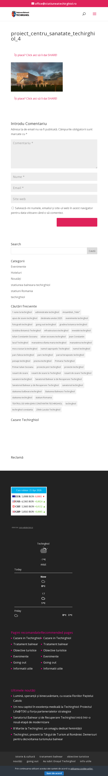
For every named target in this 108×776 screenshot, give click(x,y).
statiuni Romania (22, 291)
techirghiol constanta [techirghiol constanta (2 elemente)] (22, 409)
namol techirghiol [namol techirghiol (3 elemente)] (81, 348)
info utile (85, 761)
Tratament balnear (25, 644)
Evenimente (18, 266)
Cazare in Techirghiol (27, 638)
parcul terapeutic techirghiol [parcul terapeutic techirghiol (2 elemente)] (70, 354)
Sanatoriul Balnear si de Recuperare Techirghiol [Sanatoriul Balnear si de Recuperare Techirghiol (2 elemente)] (58, 379)
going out (33, 761)
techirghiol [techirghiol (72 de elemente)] (71, 403)
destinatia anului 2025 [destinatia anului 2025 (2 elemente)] (51, 318)
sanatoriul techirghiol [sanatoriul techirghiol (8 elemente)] (72, 385)
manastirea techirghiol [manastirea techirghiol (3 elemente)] (81, 342)
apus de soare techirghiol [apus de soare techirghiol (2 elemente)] (24, 318)
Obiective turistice (24, 650)
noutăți (17, 761)
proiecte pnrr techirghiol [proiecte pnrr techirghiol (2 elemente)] (49, 367)
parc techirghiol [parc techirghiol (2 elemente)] (45, 354)
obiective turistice (78, 756)
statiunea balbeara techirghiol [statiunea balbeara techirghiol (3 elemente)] (27, 391)
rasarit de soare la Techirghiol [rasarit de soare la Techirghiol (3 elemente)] (46, 373)
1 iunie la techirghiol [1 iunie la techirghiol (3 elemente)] (22, 312)
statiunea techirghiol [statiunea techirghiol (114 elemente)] (22, 397)
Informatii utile (23, 668)
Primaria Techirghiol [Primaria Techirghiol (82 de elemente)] (65, 361)
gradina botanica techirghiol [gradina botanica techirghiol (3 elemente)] (73, 324)
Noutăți (16, 279)
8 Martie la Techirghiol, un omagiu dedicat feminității (47, 728)
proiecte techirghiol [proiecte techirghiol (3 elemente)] (73, 367)
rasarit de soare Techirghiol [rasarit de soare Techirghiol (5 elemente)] (77, 373)
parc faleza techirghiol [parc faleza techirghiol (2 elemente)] (23, 354)
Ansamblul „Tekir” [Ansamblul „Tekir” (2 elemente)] (71, 312)
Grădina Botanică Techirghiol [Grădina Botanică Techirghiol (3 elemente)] (26, 330)
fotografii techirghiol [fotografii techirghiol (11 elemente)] (22, 324)
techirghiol (18, 297)
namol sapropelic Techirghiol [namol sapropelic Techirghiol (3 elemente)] (55, 348)
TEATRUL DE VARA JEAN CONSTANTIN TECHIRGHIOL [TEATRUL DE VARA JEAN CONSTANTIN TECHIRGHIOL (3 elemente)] (37, 403)
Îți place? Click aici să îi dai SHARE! (35, 55)
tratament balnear (51, 756)
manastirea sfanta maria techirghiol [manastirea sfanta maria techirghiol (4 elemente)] (49, 342)
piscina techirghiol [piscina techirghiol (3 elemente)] (42, 361)
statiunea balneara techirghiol (30, 285)
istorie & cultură (25, 756)
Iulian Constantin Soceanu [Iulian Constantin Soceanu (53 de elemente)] (24, 336)
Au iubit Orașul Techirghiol (59, 761)
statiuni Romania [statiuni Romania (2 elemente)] (44, 397)
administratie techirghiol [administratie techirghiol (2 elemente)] (47, 312)
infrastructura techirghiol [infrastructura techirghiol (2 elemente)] (56, 330)
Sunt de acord (54, 773)
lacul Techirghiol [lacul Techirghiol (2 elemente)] (20, 342)
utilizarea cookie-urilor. (82, 768)
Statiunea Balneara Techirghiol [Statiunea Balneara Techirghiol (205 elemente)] (60, 391)
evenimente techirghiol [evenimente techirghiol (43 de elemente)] (77, 318)
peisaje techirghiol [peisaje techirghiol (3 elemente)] (21, 361)
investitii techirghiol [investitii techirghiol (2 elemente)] (81, 330)
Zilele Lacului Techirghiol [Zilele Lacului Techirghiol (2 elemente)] (48, 409)
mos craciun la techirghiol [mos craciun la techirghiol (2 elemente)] (24, 348)
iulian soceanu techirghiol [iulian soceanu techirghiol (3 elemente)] (53, 336)
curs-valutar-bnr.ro (26, 527)
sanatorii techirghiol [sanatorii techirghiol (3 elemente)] (22, 379)
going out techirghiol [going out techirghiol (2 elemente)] (46, 324)
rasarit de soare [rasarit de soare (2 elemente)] (20, 373)
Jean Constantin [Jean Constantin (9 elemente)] (76, 336)
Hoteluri (16, 273)
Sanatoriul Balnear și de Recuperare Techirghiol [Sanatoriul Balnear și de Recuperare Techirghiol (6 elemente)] (35, 385)
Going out (19, 662)
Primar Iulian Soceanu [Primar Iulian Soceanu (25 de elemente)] (22, 367)
